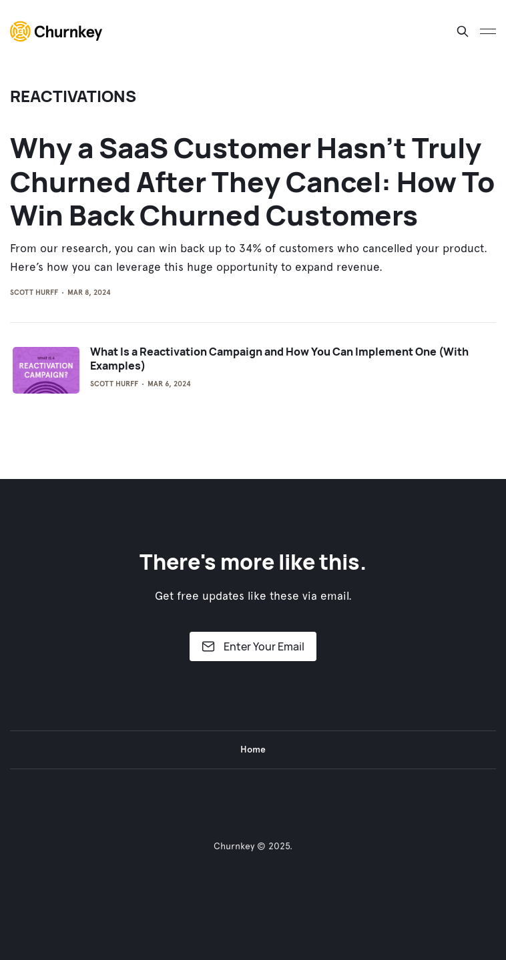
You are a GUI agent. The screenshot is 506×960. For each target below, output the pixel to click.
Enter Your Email (253, 646)
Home (253, 749)
